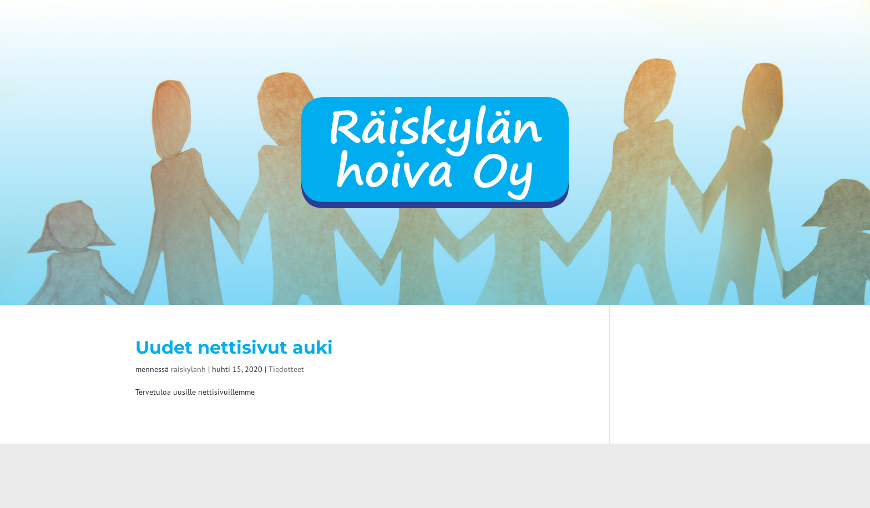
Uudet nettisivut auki (234, 347)
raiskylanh (188, 369)
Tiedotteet (286, 369)
